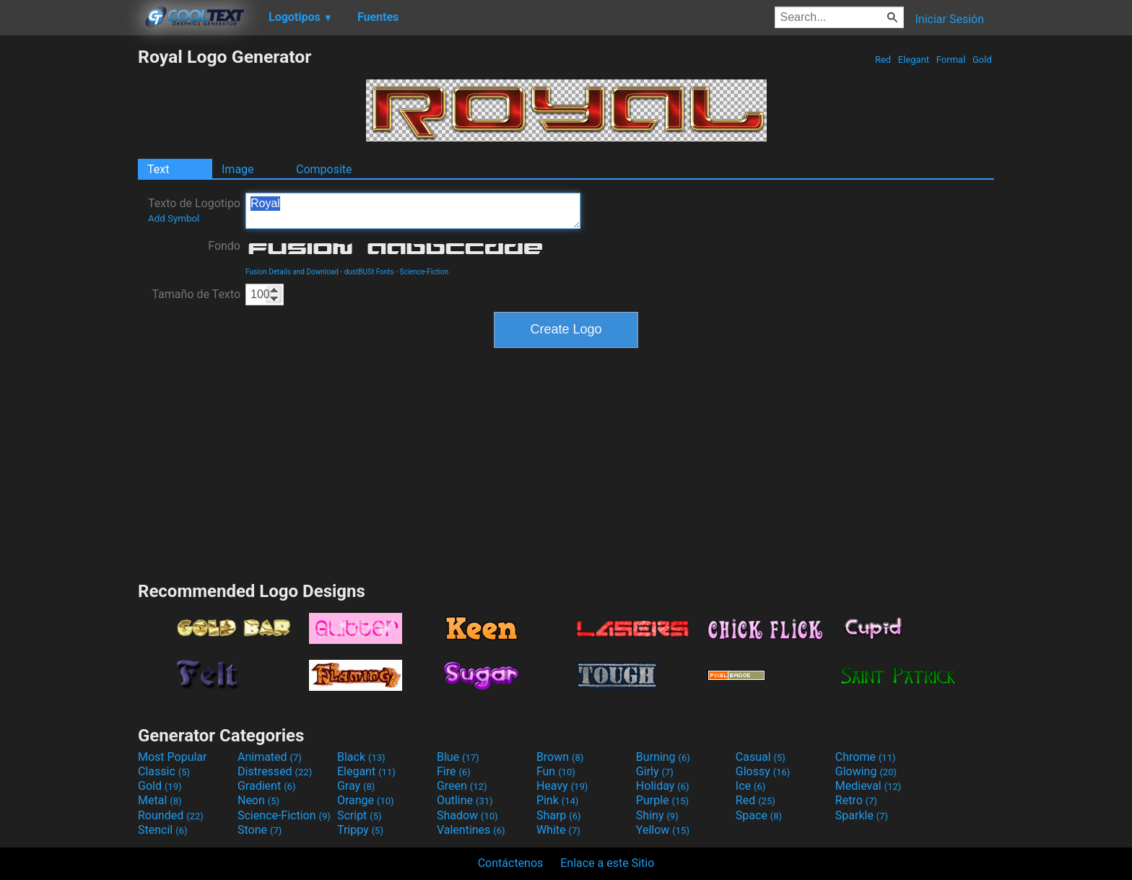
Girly (655, 771)
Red (883, 59)
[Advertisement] (68, 262)
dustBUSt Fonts (369, 272)
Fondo (224, 246)
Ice (750, 786)
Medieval (868, 786)
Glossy (763, 771)
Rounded (171, 815)
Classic (164, 771)
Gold (982, 59)
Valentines (471, 830)
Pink (557, 800)
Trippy (360, 830)
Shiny (657, 815)
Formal (951, 59)
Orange (365, 800)
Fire (454, 771)
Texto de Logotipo (194, 210)
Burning (663, 757)
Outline (465, 800)
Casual (760, 757)
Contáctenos (511, 863)
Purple (662, 800)
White (558, 830)
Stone (260, 830)
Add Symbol (173, 218)
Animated (270, 757)
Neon (258, 800)
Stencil (162, 830)
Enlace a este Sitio (607, 863)
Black (361, 757)
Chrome (865, 757)
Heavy (562, 786)
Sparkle (861, 815)
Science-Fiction (423, 272)
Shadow (467, 815)
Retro (856, 800)
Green (462, 786)
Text (158, 169)
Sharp (558, 815)
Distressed (275, 771)
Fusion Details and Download (292, 272)
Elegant (914, 59)
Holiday (662, 786)
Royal (412, 211)
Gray (356, 786)
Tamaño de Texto (196, 294)
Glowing (866, 771)
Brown (559, 757)
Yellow (662, 830)
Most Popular (172, 757)
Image (238, 169)
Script (359, 815)
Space (759, 815)
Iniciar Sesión (949, 19)
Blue (458, 757)
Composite (324, 169)
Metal (160, 800)
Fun (555, 771)
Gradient (266, 786)
